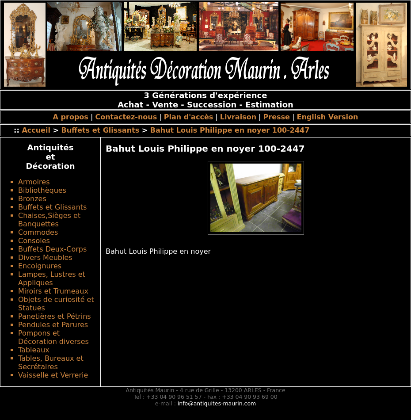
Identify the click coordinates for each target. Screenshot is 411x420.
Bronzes (32, 199)
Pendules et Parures (53, 325)
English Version (327, 117)
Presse (276, 117)
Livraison (238, 117)
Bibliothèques (42, 190)
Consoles (34, 241)
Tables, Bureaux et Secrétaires (51, 362)
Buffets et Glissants (101, 130)
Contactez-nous (126, 117)
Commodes (38, 232)
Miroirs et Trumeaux (53, 291)
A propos (70, 117)
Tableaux (33, 350)
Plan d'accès (188, 117)
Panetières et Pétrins (54, 316)
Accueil (36, 130)
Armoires (33, 182)
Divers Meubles (45, 257)
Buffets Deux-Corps (52, 249)
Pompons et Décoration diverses (53, 337)
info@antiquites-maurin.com (217, 403)
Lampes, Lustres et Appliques (51, 278)
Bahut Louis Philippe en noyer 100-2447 (230, 130)
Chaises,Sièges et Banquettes (49, 219)
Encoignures (39, 266)
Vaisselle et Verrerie (53, 375)
